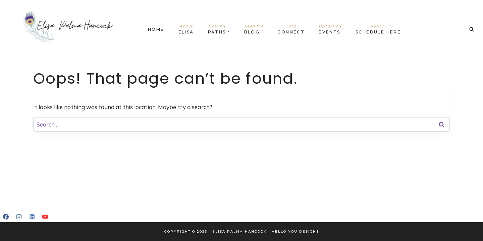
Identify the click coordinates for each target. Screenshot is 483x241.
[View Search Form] (471, 29)
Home (156, 29)
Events (330, 28)
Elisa (186, 28)
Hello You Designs (295, 231)
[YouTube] (45, 216)
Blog (254, 28)
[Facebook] (5, 216)
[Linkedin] (32, 216)
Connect (291, 28)
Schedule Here (378, 28)
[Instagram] (18, 216)
